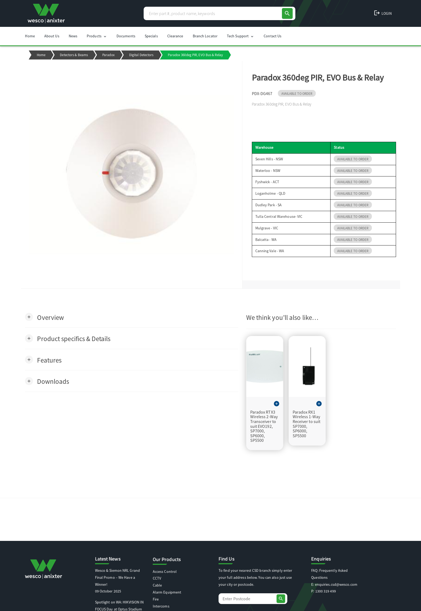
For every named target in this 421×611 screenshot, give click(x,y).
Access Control (165, 571)
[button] (44, 317)
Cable (157, 585)
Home (30, 36)
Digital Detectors (141, 55)
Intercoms (161, 606)
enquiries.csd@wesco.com (336, 584)
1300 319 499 (325, 591)
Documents (126, 36)
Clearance (175, 36)
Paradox (108, 55)
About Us (51, 36)
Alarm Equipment (167, 592)
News (73, 36)
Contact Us (272, 36)
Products (97, 36)
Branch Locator (205, 36)
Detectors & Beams (74, 55)
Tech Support (240, 36)
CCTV (157, 578)
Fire (156, 599)
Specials (151, 36)
